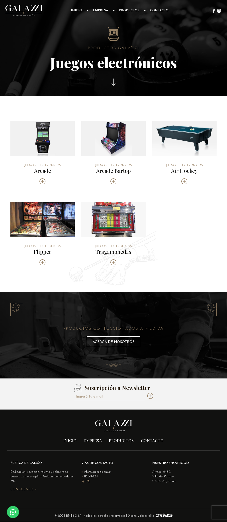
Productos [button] (129, 10)
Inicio (76, 10)
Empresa (100, 10)
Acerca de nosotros (113, 342)
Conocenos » (23, 489)
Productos (121, 440)
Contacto (159, 10)
